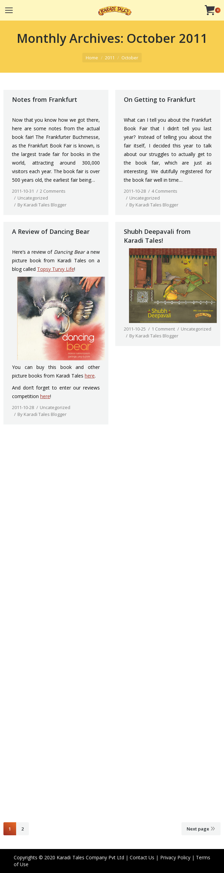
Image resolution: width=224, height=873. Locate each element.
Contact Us (142, 857)
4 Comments (164, 191)
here (90, 375)
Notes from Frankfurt (44, 99)
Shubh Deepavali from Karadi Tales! (157, 235)
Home (92, 58)
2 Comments (53, 191)
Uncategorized (32, 198)
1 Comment (163, 329)
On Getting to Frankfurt (160, 99)
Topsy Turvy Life (55, 269)
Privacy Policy (175, 857)
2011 (110, 58)
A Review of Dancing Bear (51, 231)
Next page (198, 829)
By (42, 205)
